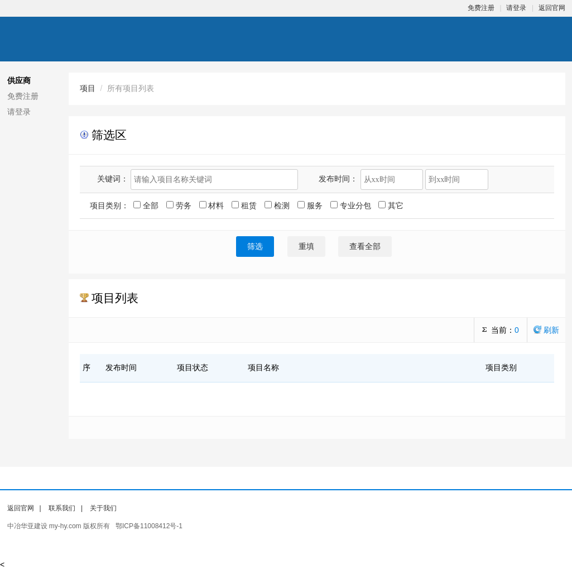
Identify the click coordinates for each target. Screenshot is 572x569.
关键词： (112, 178)
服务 (311, 205)
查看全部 (365, 246)
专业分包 (351, 205)
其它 (390, 205)
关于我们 (103, 508)
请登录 (516, 8)
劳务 (180, 205)
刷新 (546, 330)
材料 (213, 205)
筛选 (255, 246)
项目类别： (109, 205)
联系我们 (62, 508)
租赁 (245, 205)
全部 (147, 205)
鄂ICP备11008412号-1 (149, 526)
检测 (278, 205)
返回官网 (552, 8)
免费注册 (481, 8)
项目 (87, 88)
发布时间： (338, 178)
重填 (306, 246)
